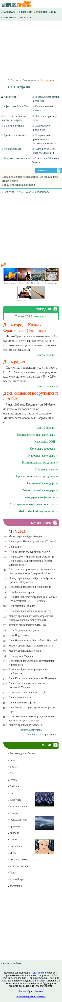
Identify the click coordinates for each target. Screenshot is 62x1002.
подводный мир (17, 819)
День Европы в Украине (22, 592)
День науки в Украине (21, 656)
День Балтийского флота (22, 702)
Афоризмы (10, 96)
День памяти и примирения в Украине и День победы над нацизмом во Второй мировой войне (31, 560)
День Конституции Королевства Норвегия (32, 678)
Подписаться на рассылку (43, 734)
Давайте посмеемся (13, 135)
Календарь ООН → (46, 441)
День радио (15, 546)
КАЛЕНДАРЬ (8, 12)
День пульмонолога (20, 697)
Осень (12, 779)
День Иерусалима (19, 635)
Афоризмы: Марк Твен (15, 106)
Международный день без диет (26, 536)
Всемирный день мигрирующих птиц (30, 586)
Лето (11, 773)
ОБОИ (53, 12)
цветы (12, 852)
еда (10, 793)
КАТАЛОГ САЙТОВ (11, 963)
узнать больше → (48, 355)
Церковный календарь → (43, 483)
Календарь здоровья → (44, 448)
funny (12, 872)
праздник (14, 826)
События (13, 80)
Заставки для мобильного (23, 753)
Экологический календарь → (40, 490)
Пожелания (29, 80)
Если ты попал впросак (15, 158)
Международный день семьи (25, 650)
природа (13, 832)
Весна (12, 766)
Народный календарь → (43, 455)
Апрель (24, 729)
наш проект (38, 972)
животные (14, 799)
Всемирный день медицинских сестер (30, 611)
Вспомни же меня (12, 125)
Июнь (38, 729)
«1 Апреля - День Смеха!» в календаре (26, 192)
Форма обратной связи (31, 991)
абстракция (15, 885)
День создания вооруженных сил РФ (29, 551)
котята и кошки (17, 806)
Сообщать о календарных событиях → (34, 504)
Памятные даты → (47, 469)
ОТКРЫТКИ (40, 12)
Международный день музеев (25, 724)
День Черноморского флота (24, 630)
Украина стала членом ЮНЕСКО (27, 624)
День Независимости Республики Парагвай (33, 640)
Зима (11, 760)
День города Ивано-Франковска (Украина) (32, 541)
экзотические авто (19, 866)
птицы (12, 839)
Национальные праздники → (40, 462)
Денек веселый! (11, 148)
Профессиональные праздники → (37, 476)
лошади (13, 813)
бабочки (13, 786)
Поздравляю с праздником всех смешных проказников (44, 139)
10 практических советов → (22, 184)
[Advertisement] (31, 49)
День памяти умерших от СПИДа (27, 692)
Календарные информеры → (40, 497)
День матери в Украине (22, 605)
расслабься (15, 846)
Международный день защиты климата (31, 645)
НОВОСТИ (25, 18)
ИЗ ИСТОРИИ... (9, 18)
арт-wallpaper (16, 879)
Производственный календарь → (38, 434)
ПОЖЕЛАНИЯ (25, 12)
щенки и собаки (18, 859)
